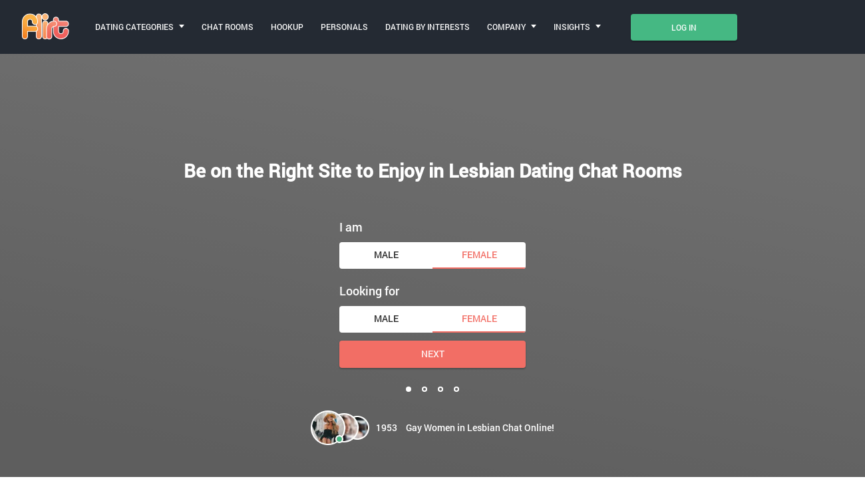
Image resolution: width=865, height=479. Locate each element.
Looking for (369, 291)
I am (351, 227)
